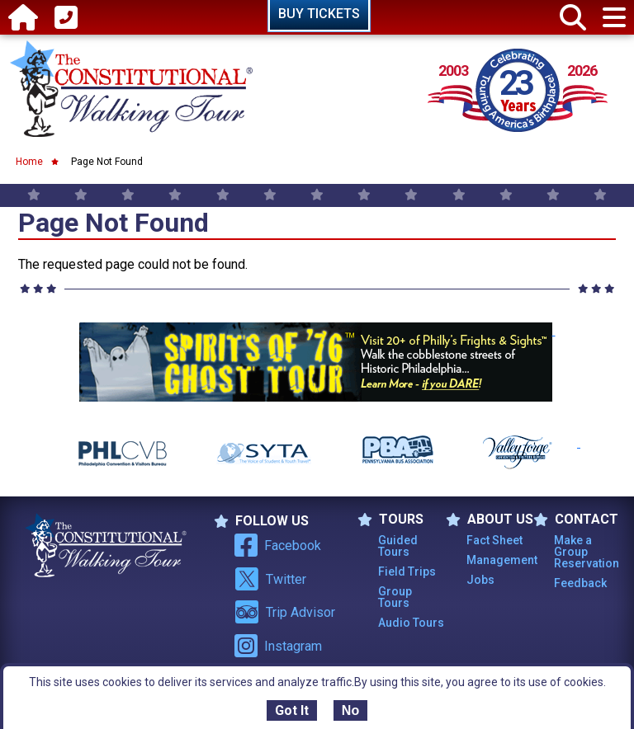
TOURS (390, 519)
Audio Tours (411, 622)
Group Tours (395, 597)
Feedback (580, 583)
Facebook (277, 545)
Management (500, 560)
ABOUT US (489, 519)
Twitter (270, 579)
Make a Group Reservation (586, 551)
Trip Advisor (284, 612)
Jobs (480, 580)
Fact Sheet (494, 540)
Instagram (278, 646)
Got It (292, 710)
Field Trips (407, 571)
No (350, 710)
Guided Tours (398, 545)
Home (29, 161)
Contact (575, 519)
